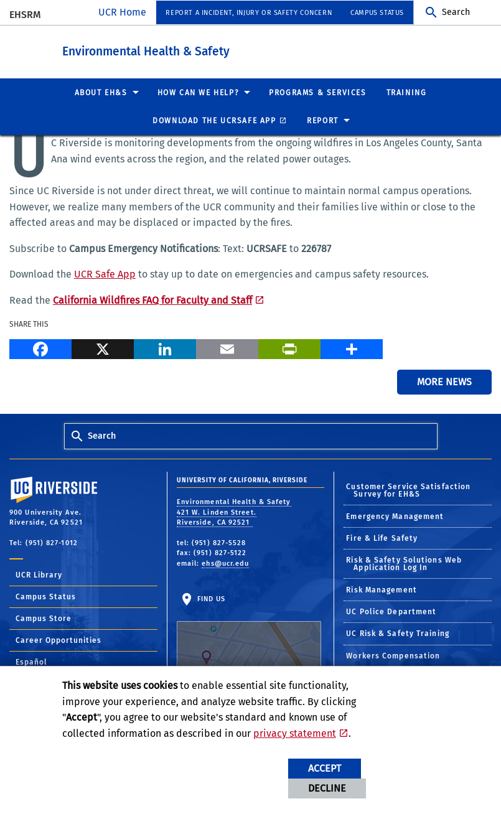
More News (444, 381)
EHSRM (25, 15)
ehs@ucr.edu (225, 563)
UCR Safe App (105, 273)
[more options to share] (352, 347)
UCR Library (39, 574)
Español (31, 661)
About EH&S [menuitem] (101, 92)
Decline (327, 788)
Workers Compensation (393, 655)
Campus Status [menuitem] (377, 13)
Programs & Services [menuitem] (317, 92)
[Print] (289, 347)
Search (456, 12)
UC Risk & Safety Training (397, 633)
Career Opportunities (58, 639)
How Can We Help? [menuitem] (198, 92)
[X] (103, 347)
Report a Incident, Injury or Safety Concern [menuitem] (249, 13)
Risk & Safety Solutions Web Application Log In (404, 563)
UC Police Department (391, 611)
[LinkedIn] (165, 347)
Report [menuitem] (323, 120)
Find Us (249, 632)
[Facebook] (40, 347)
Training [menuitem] (406, 92)
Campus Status (46, 596)
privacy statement (294, 733)
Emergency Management (395, 516)
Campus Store (44, 618)
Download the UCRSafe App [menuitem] (214, 120)
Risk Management (381, 589)
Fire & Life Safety (382, 537)
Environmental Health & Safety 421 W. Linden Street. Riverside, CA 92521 (234, 511)
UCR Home (122, 12)
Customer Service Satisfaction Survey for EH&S (408, 490)
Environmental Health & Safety (214, 49)
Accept (324, 768)
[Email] (227, 347)
